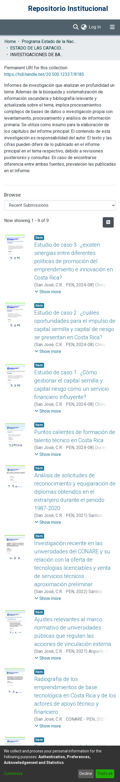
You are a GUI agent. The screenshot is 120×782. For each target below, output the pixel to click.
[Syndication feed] (108, 222)
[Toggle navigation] (112, 27)
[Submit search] (75, 27)
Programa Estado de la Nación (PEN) (49, 41)
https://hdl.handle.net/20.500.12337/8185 (44, 74)
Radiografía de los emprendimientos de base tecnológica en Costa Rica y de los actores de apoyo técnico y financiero (75, 695)
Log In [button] (95, 27)
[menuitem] (83, 27)
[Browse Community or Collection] (60, 205)
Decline (85, 773)
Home (10, 41)
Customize (13, 773)
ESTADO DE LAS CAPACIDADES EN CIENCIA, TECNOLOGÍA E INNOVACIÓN (37, 48)
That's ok (105, 773)
